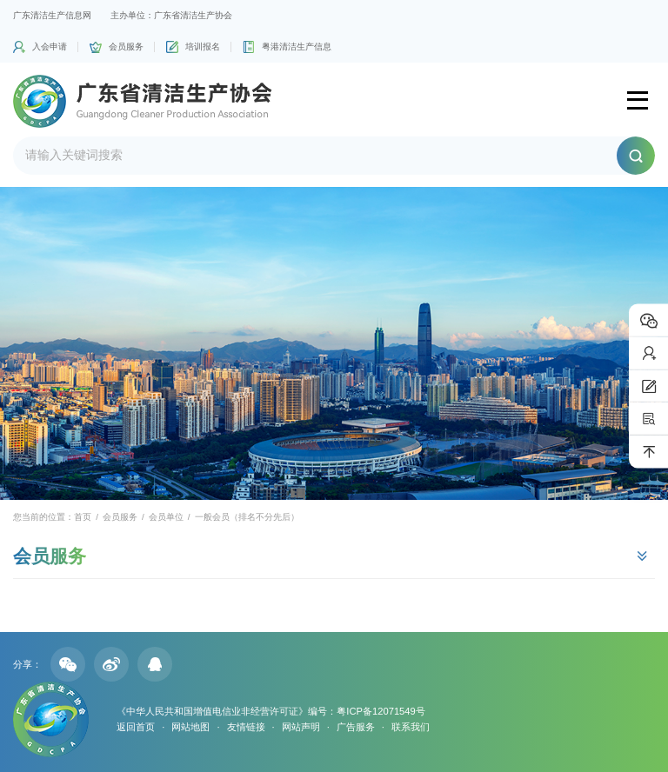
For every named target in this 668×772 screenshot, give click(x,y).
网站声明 (301, 727)
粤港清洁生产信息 (296, 46)
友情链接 (246, 727)
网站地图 (190, 727)
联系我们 (410, 727)
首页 (82, 517)
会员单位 (166, 517)
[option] (334, 343)
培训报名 (202, 46)
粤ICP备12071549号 (380, 711)
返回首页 (136, 727)
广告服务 (356, 727)
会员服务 (126, 46)
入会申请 (49, 46)
